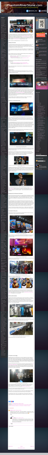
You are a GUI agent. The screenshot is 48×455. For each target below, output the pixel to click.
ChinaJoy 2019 (3, 39)
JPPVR (2, 130)
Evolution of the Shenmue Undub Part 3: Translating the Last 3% (43, 48)
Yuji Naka (2, 352)
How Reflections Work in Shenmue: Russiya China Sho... (40, 126)
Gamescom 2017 (3, 87)
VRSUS (2, 336)
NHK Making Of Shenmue (3, 196)
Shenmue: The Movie (3, 275)
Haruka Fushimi (3, 103)
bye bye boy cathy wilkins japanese (41, 72)
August (38, 141)
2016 (37, 151)
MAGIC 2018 (2, 156)
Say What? (2, 229)
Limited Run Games (3, 152)
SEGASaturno (3, 235)
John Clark (2, 129)
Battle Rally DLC (3, 28)
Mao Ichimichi (2, 168)
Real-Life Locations (3, 215)
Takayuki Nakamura (3, 297)
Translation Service (3, 323)
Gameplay (2, 86)
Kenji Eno (2, 141)
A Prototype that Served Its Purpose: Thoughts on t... (40, 117)
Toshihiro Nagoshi (3, 318)
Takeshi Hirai (2, 300)
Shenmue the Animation (2, 268)
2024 (37, 95)
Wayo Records (3, 337)
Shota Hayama (3, 280)
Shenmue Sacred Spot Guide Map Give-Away (40, 115)
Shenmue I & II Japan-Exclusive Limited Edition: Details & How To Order (43, 52)
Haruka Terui (2, 104)
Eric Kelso (2, 68)
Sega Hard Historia (3, 234)
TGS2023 (2, 310)
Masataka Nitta (3, 173)
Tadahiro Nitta (2, 292)
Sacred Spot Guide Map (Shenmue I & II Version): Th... (41, 120)
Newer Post (11, 446)
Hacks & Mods (3, 100)
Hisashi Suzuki (3, 114)
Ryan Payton (2, 224)
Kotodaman (2, 148)
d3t (1, 48)
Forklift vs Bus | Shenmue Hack (41, 112)
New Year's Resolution (4, 192)
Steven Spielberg (3, 285)
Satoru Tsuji (2, 228)
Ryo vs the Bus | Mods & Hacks (41, 132)
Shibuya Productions (3, 277)
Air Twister (2, 22)
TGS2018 (25, 405)
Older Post (32, 446)
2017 (37, 150)
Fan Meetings (2, 73)
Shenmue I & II (18, 405)
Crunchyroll (2, 43)
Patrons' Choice (3, 203)
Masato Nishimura (3, 174)
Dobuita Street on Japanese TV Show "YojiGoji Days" (41, 106)
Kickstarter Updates (3, 145)
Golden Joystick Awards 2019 (3, 97)
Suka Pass (2, 288)
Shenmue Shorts (3, 265)
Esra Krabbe (2, 69)
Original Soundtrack (3, 198)
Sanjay (37, 65)
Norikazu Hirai (3, 197)
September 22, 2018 (26, 57)
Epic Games (2, 67)
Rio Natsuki (2, 223)
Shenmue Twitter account (26, 386)
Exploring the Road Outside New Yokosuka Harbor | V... (41, 123)
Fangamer (2, 74)
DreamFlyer (2, 58)
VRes (1, 335)
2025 (37, 94)
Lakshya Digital (3, 149)
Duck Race (2, 61)
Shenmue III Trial (3, 254)
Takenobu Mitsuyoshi (3, 298)
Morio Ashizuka (3, 185)
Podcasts (2, 210)
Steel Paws (2, 284)
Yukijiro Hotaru (3, 353)
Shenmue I (13, 405)
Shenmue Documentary (2, 242)
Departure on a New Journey (20, 92)
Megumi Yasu (2, 179)
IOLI (1, 121)
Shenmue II (22, 405)
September (38, 140)
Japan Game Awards (3, 126)
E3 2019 (2, 63)
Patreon (2, 202)
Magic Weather (3, 161)
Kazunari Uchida (3, 135)
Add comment (11, 426)
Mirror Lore (2, 184)
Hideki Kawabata (3, 109)
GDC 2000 (2, 92)
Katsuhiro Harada (3, 134)
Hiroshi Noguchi (26, 404)
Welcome (2, 340)
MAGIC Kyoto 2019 (3, 158)
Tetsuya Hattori (3, 304)
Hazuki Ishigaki (3, 107)
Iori (1, 122)
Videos (2, 327)
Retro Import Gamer (3, 220)
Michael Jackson (3, 183)
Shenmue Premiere (3, 260)
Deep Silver (2, 49)
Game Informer (3, 82)
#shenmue (14, 62)
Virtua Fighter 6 (3, 329)
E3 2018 (2, 62)
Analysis (2, 23)
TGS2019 (2, 309)
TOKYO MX (2, 317)
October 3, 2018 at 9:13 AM (19, 417)
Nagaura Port (2, 188)
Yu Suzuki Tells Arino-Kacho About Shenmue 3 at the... (40, 109)
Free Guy (2, 78)
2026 (37, 93)
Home (21, 446)
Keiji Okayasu (2, 140)
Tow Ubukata (2, 321)
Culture (2, 44)
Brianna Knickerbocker (4, 32)
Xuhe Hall (2, 342)
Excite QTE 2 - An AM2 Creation (41, 107)
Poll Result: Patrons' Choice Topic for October (40, 134)
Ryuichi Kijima (3, 225)
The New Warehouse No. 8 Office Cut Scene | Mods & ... (41, 113)
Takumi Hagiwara (3, 301)
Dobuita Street (3, 55)
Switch (13, 417)
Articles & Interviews (3, 26)
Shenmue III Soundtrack (2, 253)
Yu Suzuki (28, 405)
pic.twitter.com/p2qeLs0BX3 (23, 62)
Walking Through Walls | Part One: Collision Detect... (40, 129)
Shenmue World (3, 274)
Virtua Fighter (2, 328)
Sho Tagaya (2, 279)
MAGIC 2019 (2, 157)
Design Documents (3, 52)
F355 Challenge (3, 72)
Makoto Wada (2, 163)
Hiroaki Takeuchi (21, 404)
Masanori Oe (2, 172)
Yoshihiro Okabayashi (3, 345)
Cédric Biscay (2, 35)
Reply (11, 414)
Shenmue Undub (3, 273)
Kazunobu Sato (3, 136)
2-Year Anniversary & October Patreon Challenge (40, 137)
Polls (1, 211)
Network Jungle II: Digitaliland (3, 191)
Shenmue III (2, 249)
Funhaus (2, 79)
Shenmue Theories (3, 270)
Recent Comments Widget (45, 79)
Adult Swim (2, 21)
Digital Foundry (3, 54)
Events (18, 404)
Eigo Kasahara (14, 404)
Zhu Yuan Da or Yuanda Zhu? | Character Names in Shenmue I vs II (42, 55)
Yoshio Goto (2, 347)
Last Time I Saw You (3, 150)
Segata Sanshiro (3, 236)
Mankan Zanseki (3, 167)
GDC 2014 (2, 93)
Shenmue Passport (3, 258)
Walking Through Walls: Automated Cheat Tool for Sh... (41, 122)
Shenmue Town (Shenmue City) (3, 271)
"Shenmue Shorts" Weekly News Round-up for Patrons (41, 135)
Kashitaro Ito (2, 131)
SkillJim (11, 410)
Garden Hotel (2, 91)
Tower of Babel (3, 322)
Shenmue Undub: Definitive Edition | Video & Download (42, 41)
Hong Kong (2, 115)
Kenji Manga (2, 142)
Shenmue (2, 239)
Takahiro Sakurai (3, 293)
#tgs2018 (17, 62)
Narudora (2, 189)
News (1, 194)
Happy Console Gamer (4, 101)
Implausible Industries (3, 118)
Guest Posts (2, 99)
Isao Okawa (2, 123)
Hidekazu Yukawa (3, 108)
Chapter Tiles (2, 36)
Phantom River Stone (3, 207)
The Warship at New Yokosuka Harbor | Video (41, 127)
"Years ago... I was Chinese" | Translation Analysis (42, 44)
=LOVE (2, 18)
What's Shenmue (3, 341)
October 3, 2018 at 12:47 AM (17, 410)
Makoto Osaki (2, 162)
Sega (1, 230)
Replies (12, 416)
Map (1, 169)
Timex (2, 316)
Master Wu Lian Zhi (3, 177)
